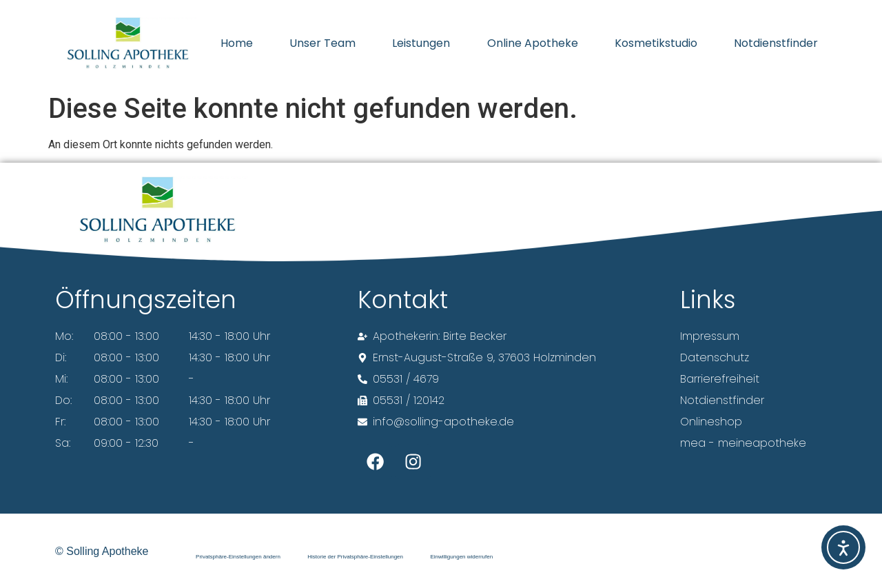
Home (236, 43)
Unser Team (322, 43)
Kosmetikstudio (656, 43)
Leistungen (421, 43)
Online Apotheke (532, 43)
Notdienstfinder (776, 43)
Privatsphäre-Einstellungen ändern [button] (238, 556)
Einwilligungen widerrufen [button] (462, 556)
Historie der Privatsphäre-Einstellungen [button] (356, 556)
